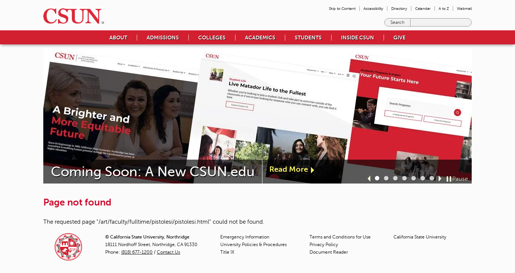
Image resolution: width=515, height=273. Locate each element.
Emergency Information (244, 237)
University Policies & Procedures (253, 244)
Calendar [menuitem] (423, 8)
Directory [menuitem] (399, 8)
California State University (419, 237)
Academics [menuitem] (260, 38)
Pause (460, 179)
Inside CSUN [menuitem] (357, 38)
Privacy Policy (324, 244)
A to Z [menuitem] (444, 8)
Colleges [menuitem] (212, 38)
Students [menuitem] (308, 38)
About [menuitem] (118, 38)
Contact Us (168, 252)
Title (227, 252)
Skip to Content (342, 8)
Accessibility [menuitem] (373, 8)
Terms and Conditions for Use (340, 237)
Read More (288, 169)
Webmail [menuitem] (464, 8)
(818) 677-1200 (137, 252)
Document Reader (329, 252)
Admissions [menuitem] (163, 38)
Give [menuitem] (399, 38)
